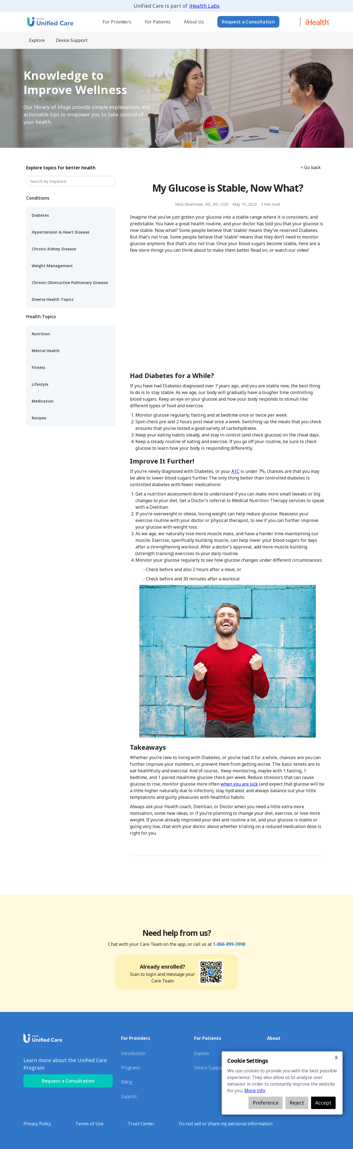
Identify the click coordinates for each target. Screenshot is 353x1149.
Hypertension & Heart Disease (60, 232)
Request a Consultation (248, 22)
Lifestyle (40, 384)
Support (129, 1096)
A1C (235, 471)
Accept (323, 1102)
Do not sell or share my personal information (225, 1124)
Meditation (43, 401)
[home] (49, 21)
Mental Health (46, 350)
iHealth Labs (204, 5)
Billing (126, 1082)
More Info (254, 1091)
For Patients (157, 22)
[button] (117, 22)
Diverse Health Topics (52, 299)
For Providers (117, 22)
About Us (194, 22)
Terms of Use (89, 1124)
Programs (130, 1068)
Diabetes (40, 215)
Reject (297, 1102)
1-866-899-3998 (229, 944)
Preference (266, 1102)
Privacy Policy (37, 1124)
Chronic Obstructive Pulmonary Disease (70, 282)
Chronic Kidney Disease (54, 248)
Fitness (38, 367)
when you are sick (239, 784)
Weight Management (52, 265)
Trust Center (141, 1124)
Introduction (133, 1053)
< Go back (311, 167)
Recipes (39, 418)
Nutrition (41, 333)
